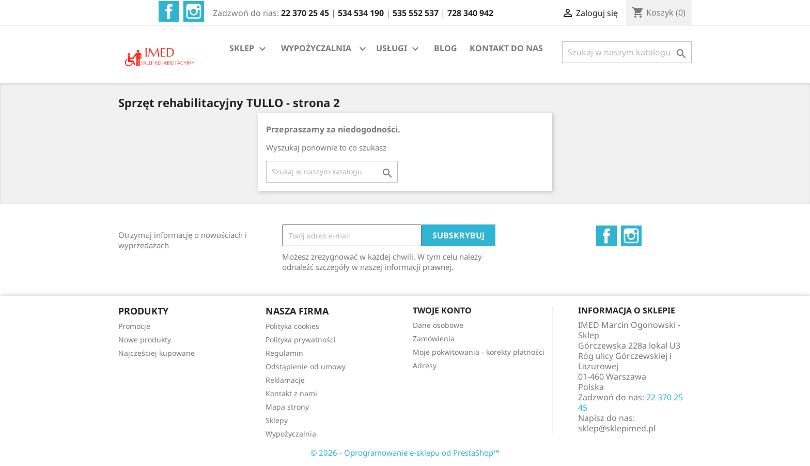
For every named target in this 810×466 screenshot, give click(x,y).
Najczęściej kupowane (156, 353)
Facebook (169, 11)
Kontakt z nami (291, 393)
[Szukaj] (627, 52)
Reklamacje (285, 380)
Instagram (193, 11)
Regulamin (284, 353)
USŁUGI (399, 48)
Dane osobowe (438, 325)
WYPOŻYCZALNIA (316, 48)
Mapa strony (287, 407)
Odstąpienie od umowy (306, 366)
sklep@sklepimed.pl (617, 428)
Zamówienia (434, 338)
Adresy (425, 365)
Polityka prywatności (301, 339)
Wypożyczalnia (291, 434)
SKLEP (249, 48)
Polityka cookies (292, 326)
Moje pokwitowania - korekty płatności (478, 352)
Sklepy (277, 420)
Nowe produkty (144, 339)
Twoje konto (442, 310)
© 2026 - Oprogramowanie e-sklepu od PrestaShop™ (405, 452)
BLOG (445, 48)
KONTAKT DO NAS (506, 48)
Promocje (134, 326)
